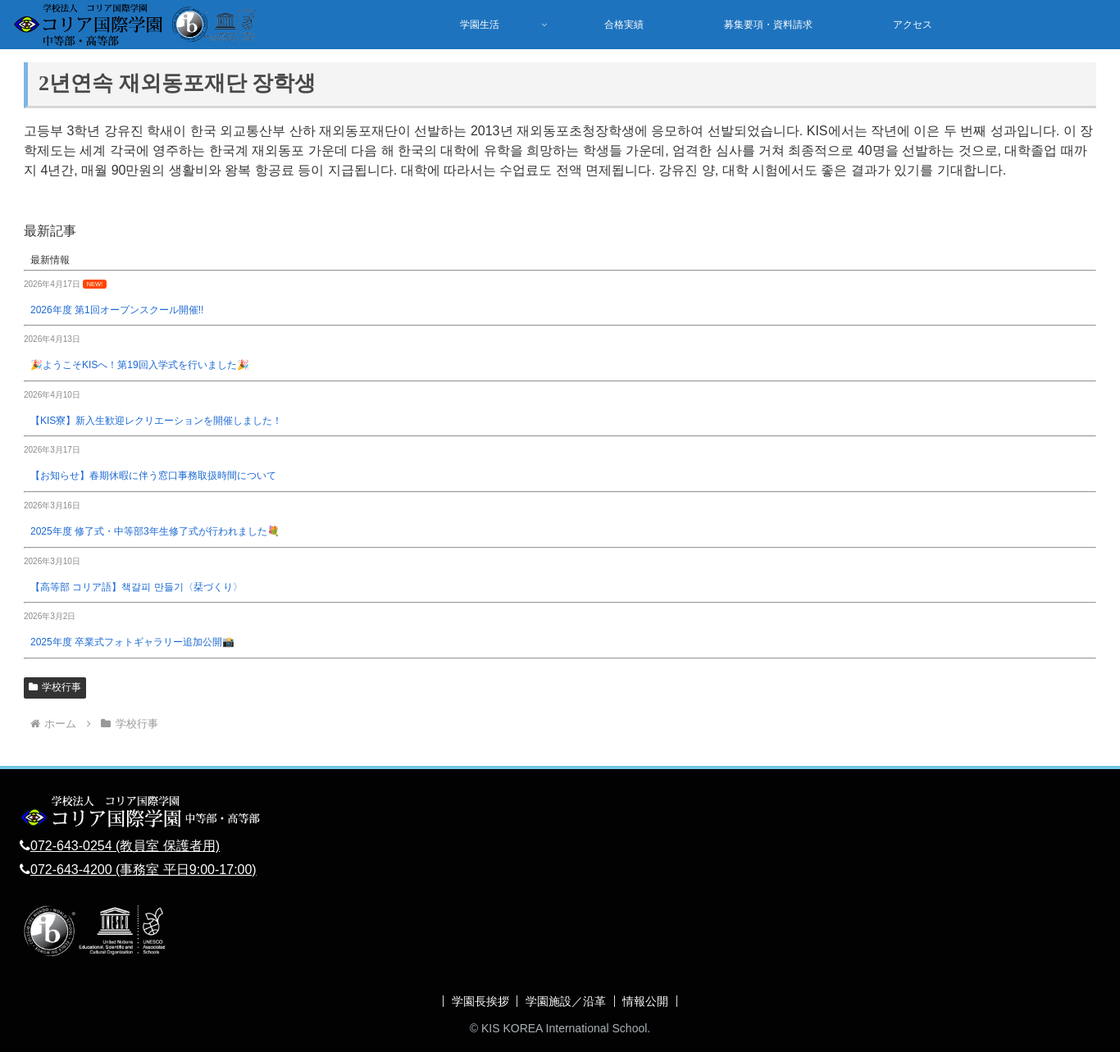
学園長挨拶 (479, 1001)
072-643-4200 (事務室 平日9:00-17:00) (143, 870)
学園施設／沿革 (566, 1001)
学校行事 (55, 687)
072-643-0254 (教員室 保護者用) (125, 846)
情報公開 (646, 1001)
